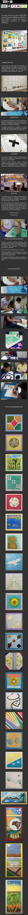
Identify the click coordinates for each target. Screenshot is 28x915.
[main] (14, 19)
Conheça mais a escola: (14, 212)
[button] (1, 1)
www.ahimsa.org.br (14, 214)
